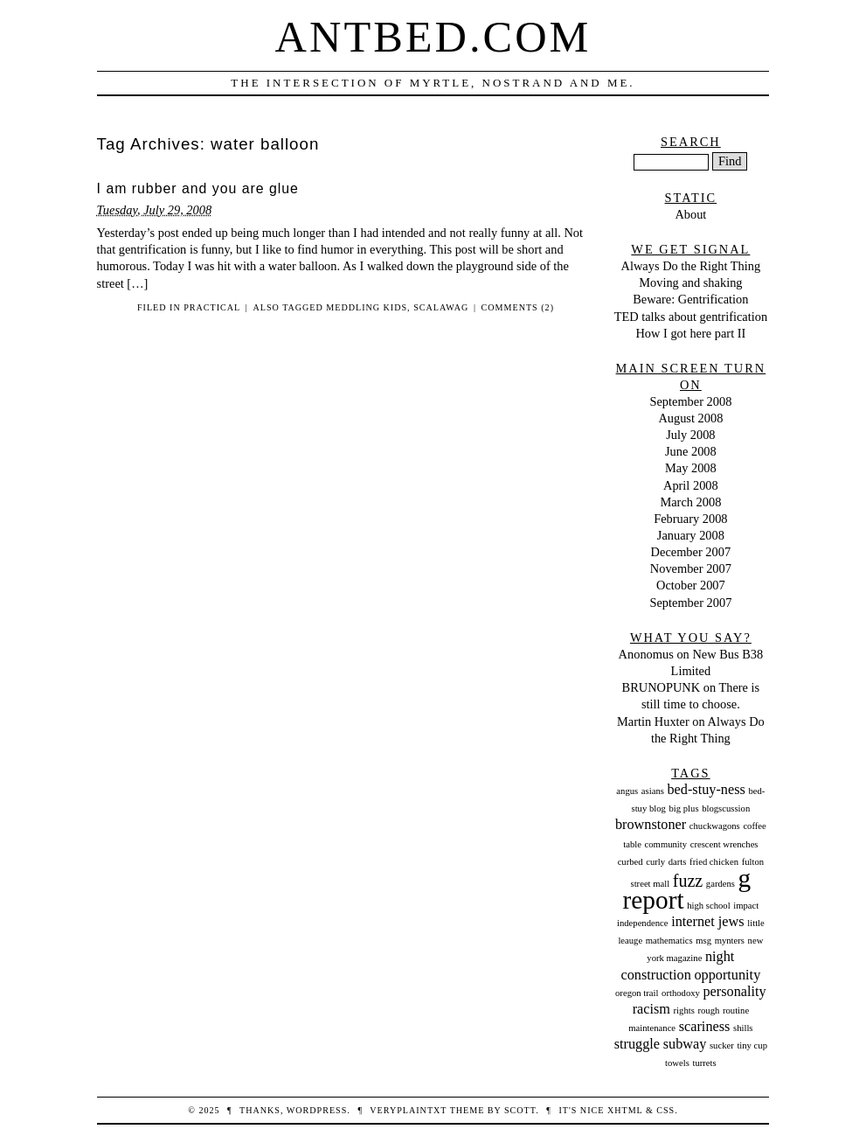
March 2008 (690, 502)
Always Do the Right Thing (691, 266)
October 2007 (690, 585)
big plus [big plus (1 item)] (684, 808)
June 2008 (691, 451)
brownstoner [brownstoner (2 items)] (650, 825)
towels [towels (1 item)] (677, 1063)
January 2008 (690, 535)
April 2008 (690, 485)
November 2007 (690, 568)
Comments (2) (517, 307)
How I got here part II (690, 333)
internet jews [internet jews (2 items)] (707, 922)
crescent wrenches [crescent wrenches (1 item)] (724, 844)
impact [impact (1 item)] (746, 905)
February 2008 (690, 519)
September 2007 (690, 603)
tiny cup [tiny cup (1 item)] (752, 1045)
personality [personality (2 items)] (734, 992)
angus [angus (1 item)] (627, 791)
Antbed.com (433, 36)
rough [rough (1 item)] (708, 1010)
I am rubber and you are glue (198, 188)
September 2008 (690, 401)
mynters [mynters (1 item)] (730, 940)
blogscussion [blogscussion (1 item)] (726, 808)
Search (691, 142)
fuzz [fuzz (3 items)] (688, 880)
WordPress (317, 1110)
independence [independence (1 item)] (643, 923)
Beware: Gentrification (690, 299)
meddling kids (366, 307)
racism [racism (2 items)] (651, 1009)
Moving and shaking (690, 282)
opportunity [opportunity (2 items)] (727, 975)
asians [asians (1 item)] (652, 791)
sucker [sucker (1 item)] (722, 1045)
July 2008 (690, 435)
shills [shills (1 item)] (743, 1028)
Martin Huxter (653, 721)
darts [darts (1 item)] (678, 862)
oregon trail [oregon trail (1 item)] (636, 993)
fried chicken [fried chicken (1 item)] (713, 862)
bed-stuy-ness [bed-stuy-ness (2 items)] (706, 790)
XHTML (624, 1110)
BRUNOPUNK (661, 687)
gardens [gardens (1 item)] (720, 884)
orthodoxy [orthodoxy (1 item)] (681, 993)
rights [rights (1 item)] (684, 1010)
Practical (212, 307)
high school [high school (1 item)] (708, 905)
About (690, 214)
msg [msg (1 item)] (703, 940)
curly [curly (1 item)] (655, 862)
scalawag (440, 307)
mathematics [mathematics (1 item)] (669, 940)
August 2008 (690, 418)
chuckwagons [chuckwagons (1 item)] (714, 826)
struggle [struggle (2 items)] (637, 1044)
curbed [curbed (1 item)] (630, 862)
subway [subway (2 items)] (685, 1044)
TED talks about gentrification (690, 317)
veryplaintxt (408, 1110)
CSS (665, 1110)
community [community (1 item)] (666, 844)
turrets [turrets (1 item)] (704, 1063)
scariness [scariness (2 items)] (705, 1027)
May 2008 (691, 468)
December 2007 (691, 552)
